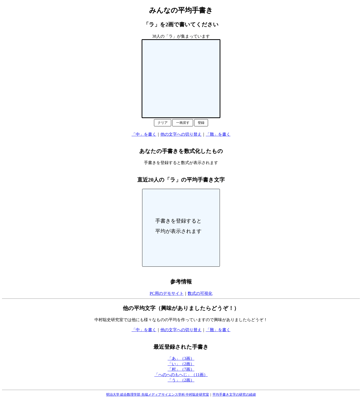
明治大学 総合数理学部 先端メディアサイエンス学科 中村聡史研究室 (157, 394)
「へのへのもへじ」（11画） (181, 374)
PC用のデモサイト (167, 293)
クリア (163, 123)
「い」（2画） (181, 364)
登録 (201, 123)
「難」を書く (218, 134)
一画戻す (182, 123)
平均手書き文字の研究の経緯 (234, 394)
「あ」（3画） (181, 358)
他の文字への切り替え (181, 134)
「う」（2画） (181, 380)
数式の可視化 (200, 293)
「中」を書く (144, 134)
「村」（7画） (181, 369)
